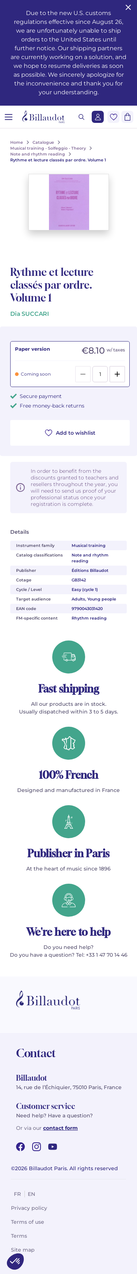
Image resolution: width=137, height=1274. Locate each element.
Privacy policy (29, 1208)
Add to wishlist (70, 433)
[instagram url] (36, 1146)
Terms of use (27, 1222)
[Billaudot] (43, 117)
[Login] (98, 117)
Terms (19, 1236)
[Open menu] (8, 117)
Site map (23, 1249)
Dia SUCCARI (29, 313)
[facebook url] (20, 1146)
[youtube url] (52, 1146)
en (31, 1194)
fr (17, 1194)
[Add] (117, 374)
